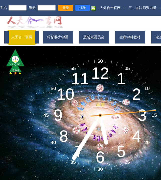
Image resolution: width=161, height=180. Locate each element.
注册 (82, 7)
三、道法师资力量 (142, 8)
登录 (65, 7)
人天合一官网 (110, 8)
